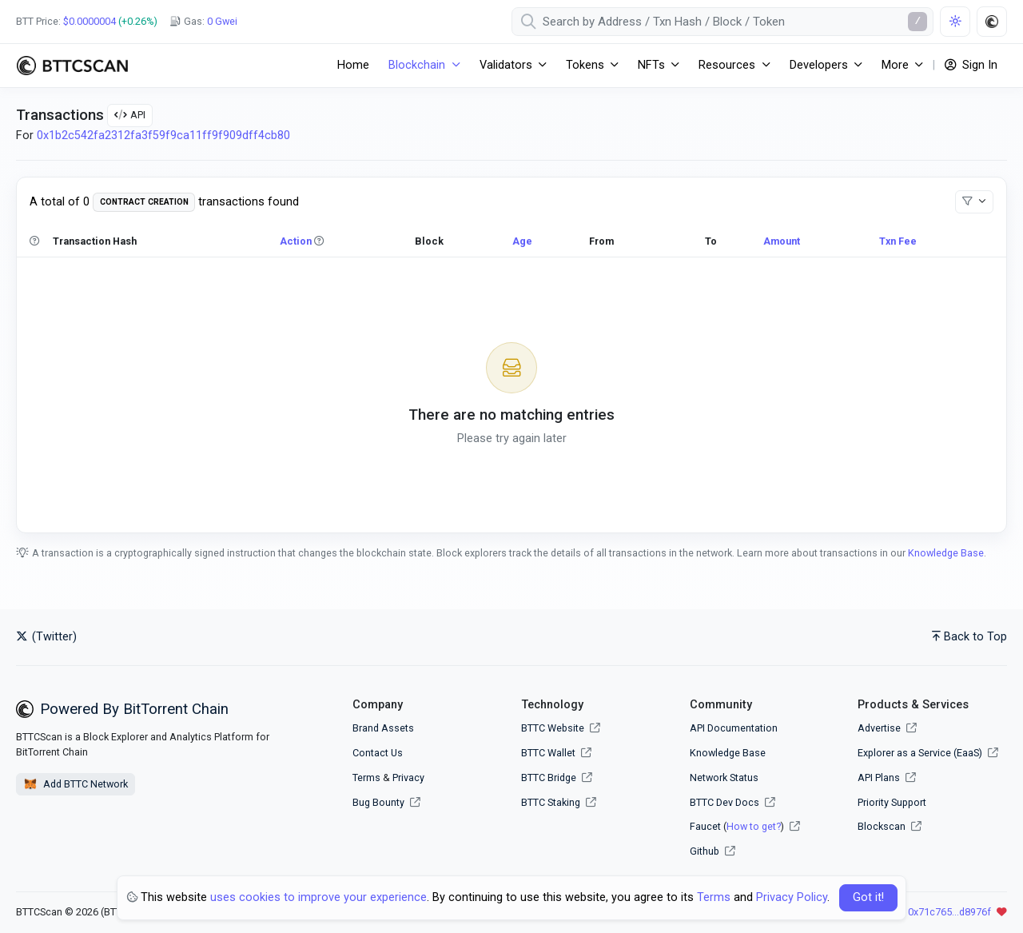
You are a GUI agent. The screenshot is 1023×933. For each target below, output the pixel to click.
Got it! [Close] (868, 897)
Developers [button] (819, 65)
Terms (366, 777)
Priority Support (892, 802)
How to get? (753, 826)
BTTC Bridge (548, 777)
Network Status (724, 777)
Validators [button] (506, 65)
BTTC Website (552, 728)
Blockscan (889, 826)
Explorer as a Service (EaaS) (928, 753)
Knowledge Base (946, 553)
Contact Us (377, 753)
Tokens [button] (585, 65)
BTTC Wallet (548, 753)
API (129, 115)
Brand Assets (383, 728)
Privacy (408, 777)
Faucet (705, 826)
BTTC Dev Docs (724, 802)
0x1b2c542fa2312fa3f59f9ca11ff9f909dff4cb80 (163, 135)
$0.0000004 (89, 21)
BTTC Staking (550, 802)
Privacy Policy (791, 897)
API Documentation (734, 728)
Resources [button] (727, 65)
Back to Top (969, 637)
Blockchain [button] (416, 65)
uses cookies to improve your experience (318, 897)
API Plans (887, 777)
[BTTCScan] (72, 65)
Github (704, 851)
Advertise (887, 728)
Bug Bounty (378, 802)
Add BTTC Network (75, 784)
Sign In (971, 65)
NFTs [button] (651, 65)
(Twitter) (46, 637)
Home (353, 65)
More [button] (895, 65)
